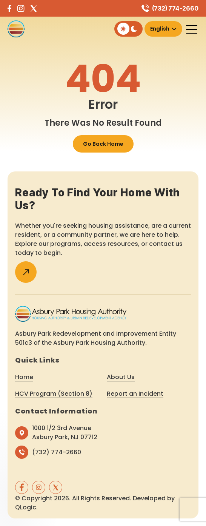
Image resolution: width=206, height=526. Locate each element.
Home (24, 377)
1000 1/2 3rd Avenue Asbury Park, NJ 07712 (64, 432)
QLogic (25, 507)
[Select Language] (163, 29)
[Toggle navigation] (192, 29)
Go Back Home (103, 144)
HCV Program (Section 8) (53, 393)
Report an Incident (135, 393)
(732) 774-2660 (175, 8)
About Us (121, 377)
